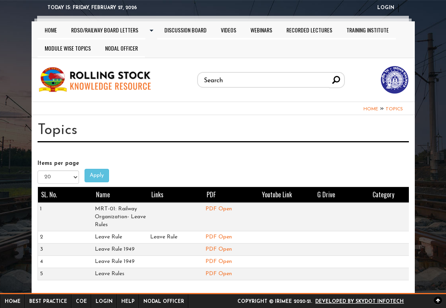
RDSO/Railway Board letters (104, 30)
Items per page (58, 163)
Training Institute (367, 30)
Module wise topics (68, 48)
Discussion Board (185, 30)
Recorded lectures (309, 30)
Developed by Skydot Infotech (359, 301)
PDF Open (218, 209)
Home (51, 30)
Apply (97, 175)
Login (385, 8)
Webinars (261, 30)
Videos (228, 30)
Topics (394, 109)
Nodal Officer (121, 48)
